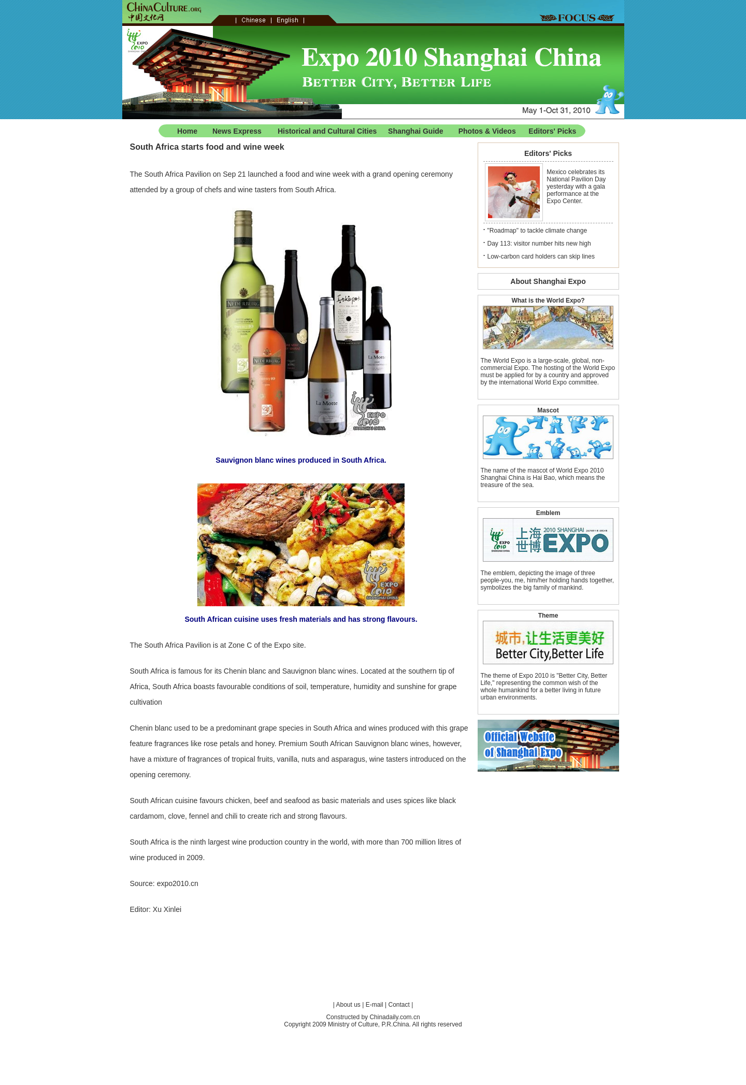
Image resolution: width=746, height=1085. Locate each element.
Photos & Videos (487, 131)
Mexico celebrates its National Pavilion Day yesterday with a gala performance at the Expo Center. (576, 186)
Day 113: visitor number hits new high (539, 243)
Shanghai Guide (415, 131)
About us (348, 1004)
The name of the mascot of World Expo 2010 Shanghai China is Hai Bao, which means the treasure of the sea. (543, 478)
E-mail (374, 1004)
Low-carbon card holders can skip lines (541, 256)
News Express (237, 131)
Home (187, 131)
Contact (398, 1004)
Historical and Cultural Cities (327, 131)
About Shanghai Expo (547, 281)
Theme (548, 615)
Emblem (548, 513)
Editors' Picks (552, 131)
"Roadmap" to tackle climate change (537, 230)
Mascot (547, 410)
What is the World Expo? (547, 300)
